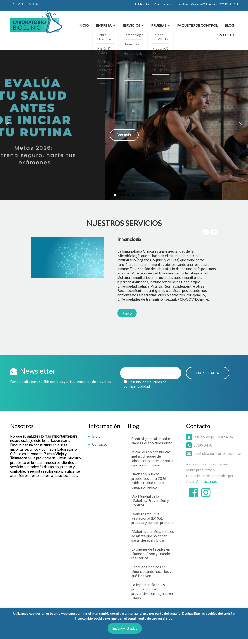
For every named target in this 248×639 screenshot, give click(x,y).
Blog (229, 25)
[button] (124, 125)
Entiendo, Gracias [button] (124, 628)
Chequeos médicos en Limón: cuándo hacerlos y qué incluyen (151, 571)
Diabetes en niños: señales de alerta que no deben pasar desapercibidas (152, 535)
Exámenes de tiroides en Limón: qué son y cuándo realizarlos (150, 553)
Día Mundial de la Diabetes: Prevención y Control (150, 500)
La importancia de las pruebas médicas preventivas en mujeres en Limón (152, 591)
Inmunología (129, 239)
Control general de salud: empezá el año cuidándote (151, 440)
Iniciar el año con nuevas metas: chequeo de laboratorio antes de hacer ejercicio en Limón (152, 458)
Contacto (224, 35)
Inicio (83, 25)
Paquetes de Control (197, 25)
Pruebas (158, 25)
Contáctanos (206, 481)
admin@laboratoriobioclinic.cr (218, 453)
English (33, 4)
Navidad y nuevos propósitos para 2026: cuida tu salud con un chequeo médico (149, 480)
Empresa (104, 25)
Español (18, 4)
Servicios (131, 25)
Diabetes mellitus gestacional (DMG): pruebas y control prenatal (152, 518)
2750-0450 (203, 445)
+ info (127, 313)
